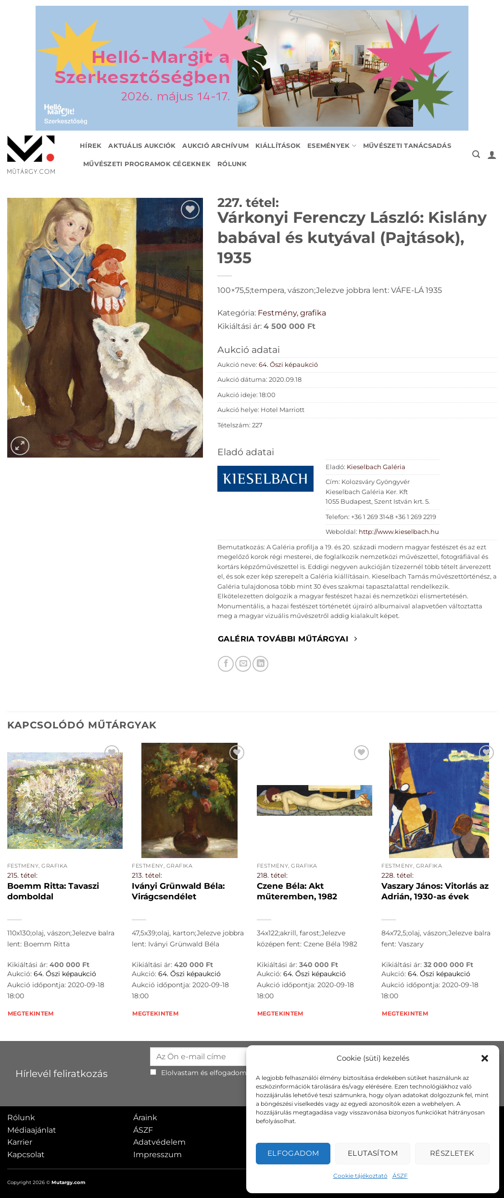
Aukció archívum (215, 145)
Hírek (90, 145)
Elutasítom (373, 1153)
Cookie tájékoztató (360, 1175)
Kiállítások (278, 145)
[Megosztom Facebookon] (226, 664)
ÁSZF (400, 1175)
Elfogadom (293, 1153)
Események (331, 145)
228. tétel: (397, 875)
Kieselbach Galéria (376, 467)
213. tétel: (147, 875)
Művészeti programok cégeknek (147, 164)
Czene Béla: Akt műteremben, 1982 (297, 891)
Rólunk (232, 164)
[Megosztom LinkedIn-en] (260, 664)
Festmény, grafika (292, 312)
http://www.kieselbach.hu (399, 531)
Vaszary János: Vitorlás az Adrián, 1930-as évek (435, 891)
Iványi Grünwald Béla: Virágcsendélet (178, 891)
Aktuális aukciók (142, 145)
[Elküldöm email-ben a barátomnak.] (243, 664)
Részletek (452, 1153)
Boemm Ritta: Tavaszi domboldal (53, 891)
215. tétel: (22, 875)
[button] (485, 1058)
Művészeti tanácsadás (407, 145)
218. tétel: (272, 875)
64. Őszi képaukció (288, 364)
